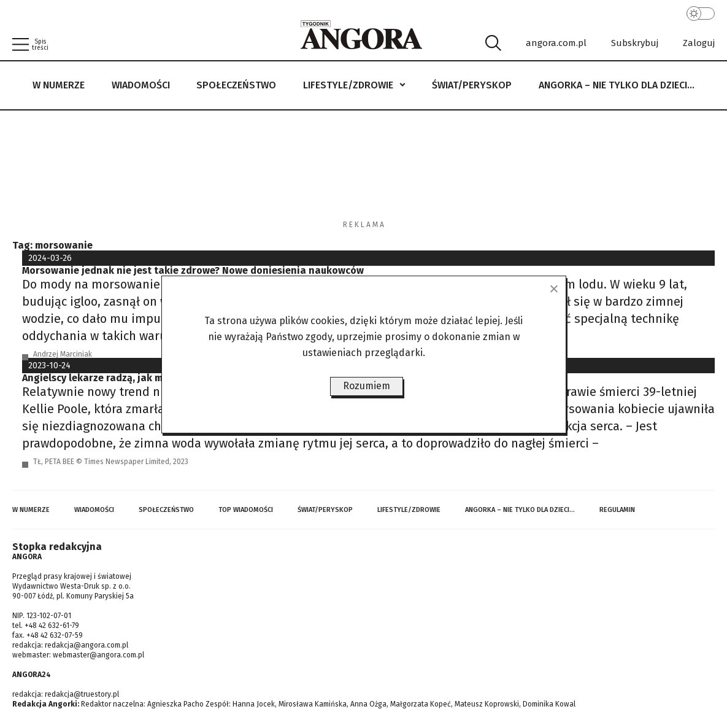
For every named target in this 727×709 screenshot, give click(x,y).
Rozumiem (366, 386)
